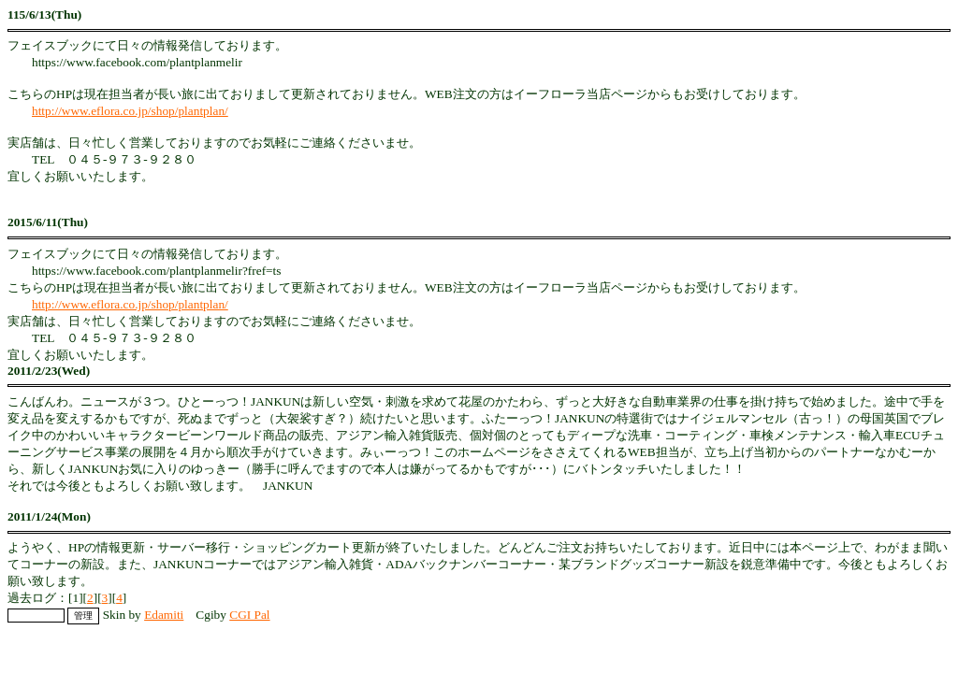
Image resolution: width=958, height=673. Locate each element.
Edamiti (163, 615)
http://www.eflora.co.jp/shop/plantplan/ (130, 111)
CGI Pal (249, 615)
